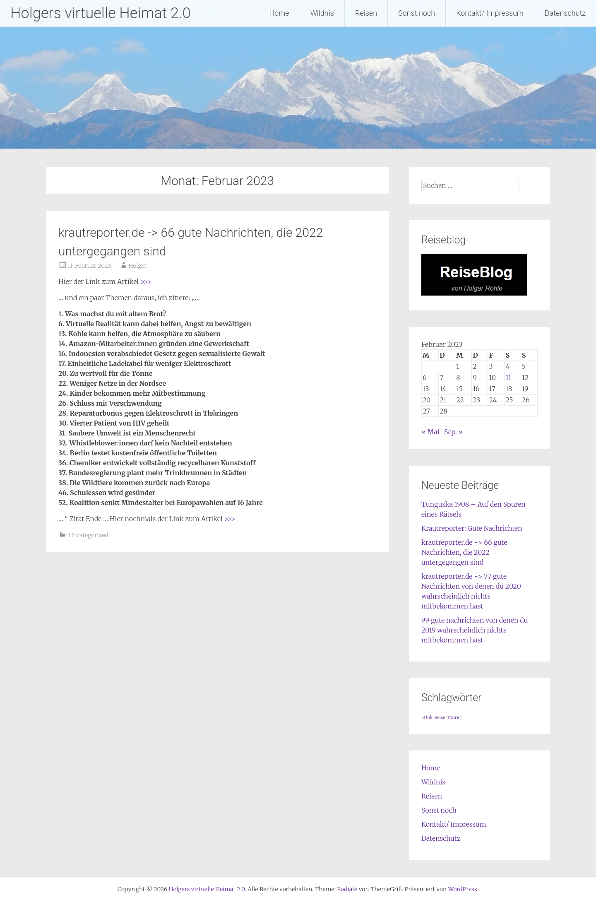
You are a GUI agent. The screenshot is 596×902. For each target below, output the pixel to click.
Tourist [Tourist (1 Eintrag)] (454, 717)
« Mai (430, 432)
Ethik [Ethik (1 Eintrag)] (427, 717)
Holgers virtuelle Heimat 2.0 (100, 13)
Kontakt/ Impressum (490, 13)
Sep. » (453, 432)
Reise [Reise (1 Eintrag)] (439, 717)
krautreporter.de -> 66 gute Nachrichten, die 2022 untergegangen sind (464, 552)
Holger (137, 265)
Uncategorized (88, 535)
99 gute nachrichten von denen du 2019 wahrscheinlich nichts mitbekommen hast (474, 630)
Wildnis (322, 13)
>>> (145, 281)
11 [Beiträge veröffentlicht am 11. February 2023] (508, 377)
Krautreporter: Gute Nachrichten (471, 528)
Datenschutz (565, 13)
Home (279, 13)
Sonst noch (416, 13)
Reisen (366, 13)
